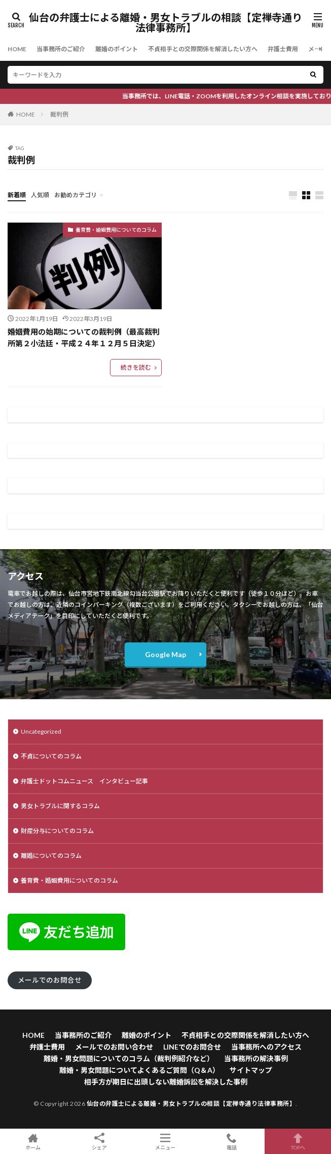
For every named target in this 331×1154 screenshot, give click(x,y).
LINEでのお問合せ (192, 1046)
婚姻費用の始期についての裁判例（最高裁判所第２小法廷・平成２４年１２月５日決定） (84, 337)
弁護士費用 (283, 49)
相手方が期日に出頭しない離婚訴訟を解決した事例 (165, 1081)
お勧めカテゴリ (75, 195)
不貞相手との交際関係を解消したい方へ (203, 49)
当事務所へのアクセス (266, 1046)
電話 (232, 1141)
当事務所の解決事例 (256, 1058)
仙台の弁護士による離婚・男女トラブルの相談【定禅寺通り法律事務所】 (165, 23)
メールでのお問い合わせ (114, 1046)
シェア (99, 1141)
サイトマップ (251, 1070)
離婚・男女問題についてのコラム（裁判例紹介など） (129, 1058)
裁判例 (59, 114)
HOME (17, 49)
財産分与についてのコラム (57, 831)
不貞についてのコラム (51, 756)
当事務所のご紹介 (60, 49)
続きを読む (136, 367)
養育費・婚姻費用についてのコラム (116, 230)
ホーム (33, 1141)
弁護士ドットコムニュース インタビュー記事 (84, 781)
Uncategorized (41, 731)
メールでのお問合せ (50, 980)
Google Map (165, 654)
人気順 (40, 195)
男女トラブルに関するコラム (60, 806)
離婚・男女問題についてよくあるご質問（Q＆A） (139, 1070)
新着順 (17, 195)
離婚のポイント (116, 49)
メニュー (165, 1141)
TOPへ (298, 1141)
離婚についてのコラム (51, 855)
